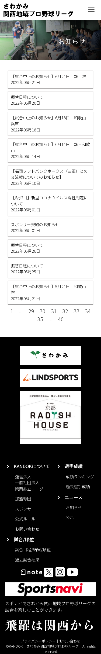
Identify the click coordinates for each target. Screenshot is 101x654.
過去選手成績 (78, 486)
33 (76, 311)
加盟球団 (23, 498)
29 (31, 311)
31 (54, 311)
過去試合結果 (27, 560)
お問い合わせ (27, 529)
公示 (70, 517)
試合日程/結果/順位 (33, 549)
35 (40, 319)
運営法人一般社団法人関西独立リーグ (29, 482)
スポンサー (25, 509)
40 (61, 319)
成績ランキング (80, 476)
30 (43, 311)
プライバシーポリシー (38, 641)
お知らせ (74, 507)
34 (88, 311)
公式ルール (25, 518)
